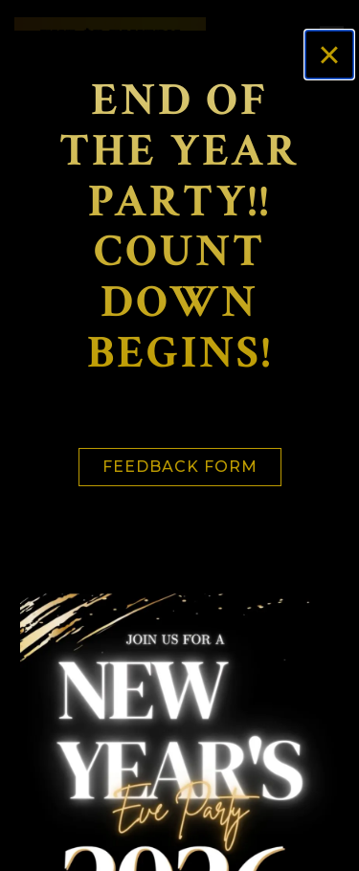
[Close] (329, 54)
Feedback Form (180, 467)
